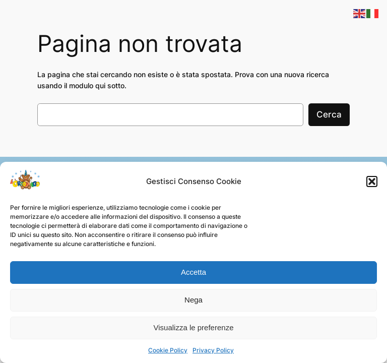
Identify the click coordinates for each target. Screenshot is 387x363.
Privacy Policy (213, 350)
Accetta (193, 272)
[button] (372, 181)
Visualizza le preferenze (194, 327)
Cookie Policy (167, 350)
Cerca (329, 114)
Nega (193, 299)
